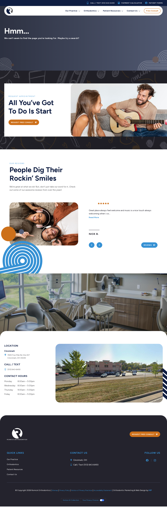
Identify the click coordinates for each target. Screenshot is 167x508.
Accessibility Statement (105, 492)
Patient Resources (113, 11)
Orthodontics (92, 11)
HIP (154, 492)
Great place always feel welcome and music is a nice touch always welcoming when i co (120, 214)
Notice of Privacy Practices (82, 492)
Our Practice (72, 11)
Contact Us (133, 11)
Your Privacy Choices (91, 502)
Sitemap (51, 492)
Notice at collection (71, 502)
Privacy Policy (62, 492)
